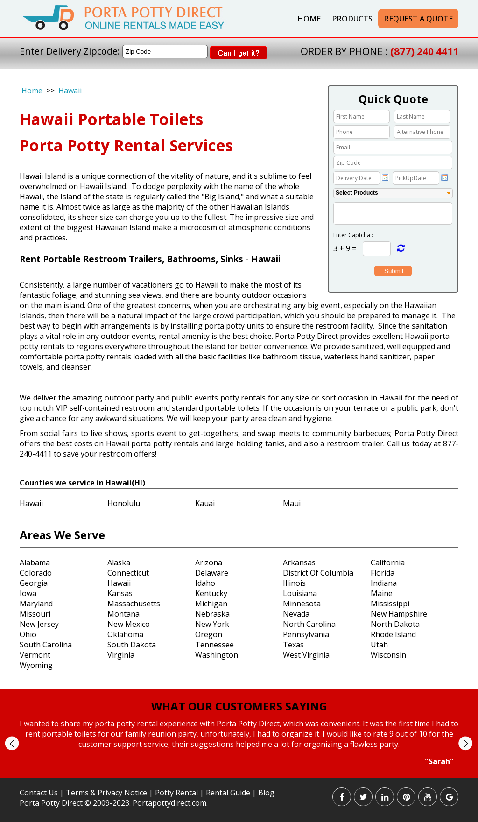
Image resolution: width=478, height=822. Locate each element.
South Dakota (131, 644)
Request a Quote (418, 19)
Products (352, 19)
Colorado (36, 573)
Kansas (120, 593)
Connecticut (128, 573)
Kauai (205, 503)
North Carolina (309, 624)
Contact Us (39, 792)
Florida (382, 573)
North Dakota (395, 624)
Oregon (208, 634)
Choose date (385, 177)
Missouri (35, 614)
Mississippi (390, 603)
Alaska (118, 562)
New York (212, 624)
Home (309, 19)
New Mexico (128, 624)
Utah (379, 644)
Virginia (120, 655)
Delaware (211, 573)
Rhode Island (393, 634)
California (388, 562)
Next (465, 743)
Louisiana (300, 593)
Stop (243, 775)
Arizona (208, 562)
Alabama (35, 562)
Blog (266, 792)
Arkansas (299, 562)
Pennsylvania (306, 634)
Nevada (296, 614)
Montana (123, 614)
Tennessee (214, 644)
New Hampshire (399, 614)
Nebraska (212, 614)
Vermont (35, 655)
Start (235, 775)
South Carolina (46, 644)
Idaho (205, 583)
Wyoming (36, 665)
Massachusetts (133, 603)
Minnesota (302, 603)
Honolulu (123, 503)
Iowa (28, 593)
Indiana (384, 583)
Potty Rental (176, 792)
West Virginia (306, 655)
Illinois (294, 583)
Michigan (211, 603)
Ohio (28, 634)
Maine (382, 593)
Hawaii (70, 90)
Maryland (36, 603)
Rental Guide (229, 792)
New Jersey (39, 624)
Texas (293, 644)
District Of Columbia (318, 573)
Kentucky (211, 593)
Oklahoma (125, 634)
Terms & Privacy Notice (106, 792)
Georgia (34, 583)
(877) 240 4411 (424, 51)
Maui (292, 503)
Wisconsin (388, 655)
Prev (12, 743)
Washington (216, 655)
